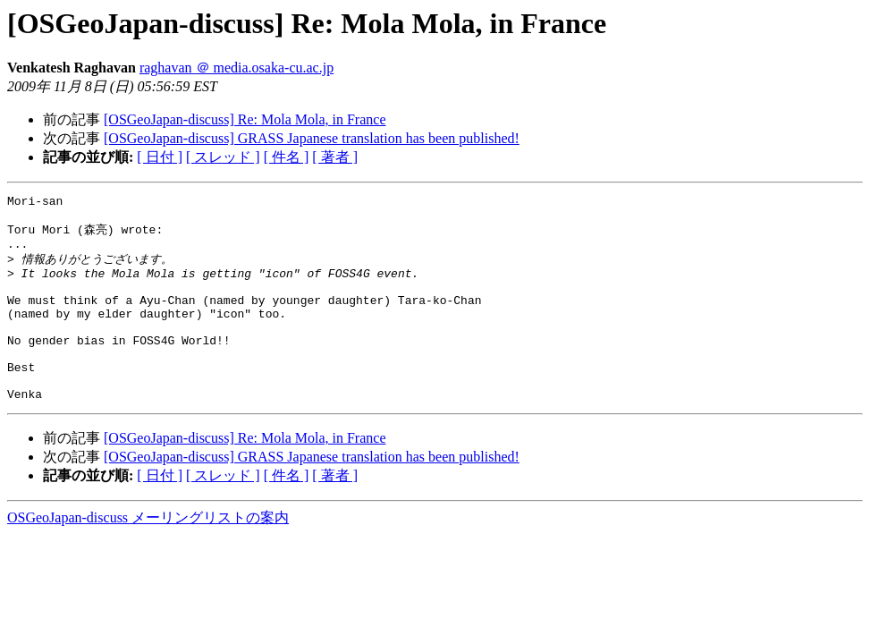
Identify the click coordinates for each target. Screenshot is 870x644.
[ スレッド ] (223, 157)
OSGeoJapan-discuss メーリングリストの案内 (148, 554)
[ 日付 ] (159, 157)
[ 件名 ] (286, 157)
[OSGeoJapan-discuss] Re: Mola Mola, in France (245, 119)
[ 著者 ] (335, 157)
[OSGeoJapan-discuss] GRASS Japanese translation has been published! (311, 138)
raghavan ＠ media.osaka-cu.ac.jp (236, 67)
